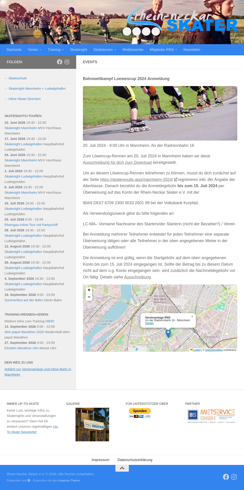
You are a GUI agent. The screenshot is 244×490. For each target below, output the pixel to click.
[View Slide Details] (211, 416)
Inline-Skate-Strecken (25, 99)
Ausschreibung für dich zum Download (117, 162)
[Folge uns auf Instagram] (66, 62)
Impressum (100, 460)
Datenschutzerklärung (134, 460)
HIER (49, 321)
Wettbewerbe (132, 50)
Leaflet (195, 350)
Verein (33, 50)
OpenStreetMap (214, 350)
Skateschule (18, 78)
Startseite (14, 50)
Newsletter (192, 50)
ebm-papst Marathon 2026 (24, 332)
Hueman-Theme (69, 480)
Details (149, 323)
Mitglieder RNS (162, 50)
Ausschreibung (137, 277)
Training (54, 50)
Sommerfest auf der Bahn (23, 300)
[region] (92, 424)
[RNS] (59, 62)
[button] (168, 333)
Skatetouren (103, 50)
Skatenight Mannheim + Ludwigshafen (37, 88)
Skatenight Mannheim (20, 128)
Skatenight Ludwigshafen (23, 144)
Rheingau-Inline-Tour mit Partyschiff (31, 225)
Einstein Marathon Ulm (21, 348)
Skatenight (78, 50)
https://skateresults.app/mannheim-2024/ (138, 179)
